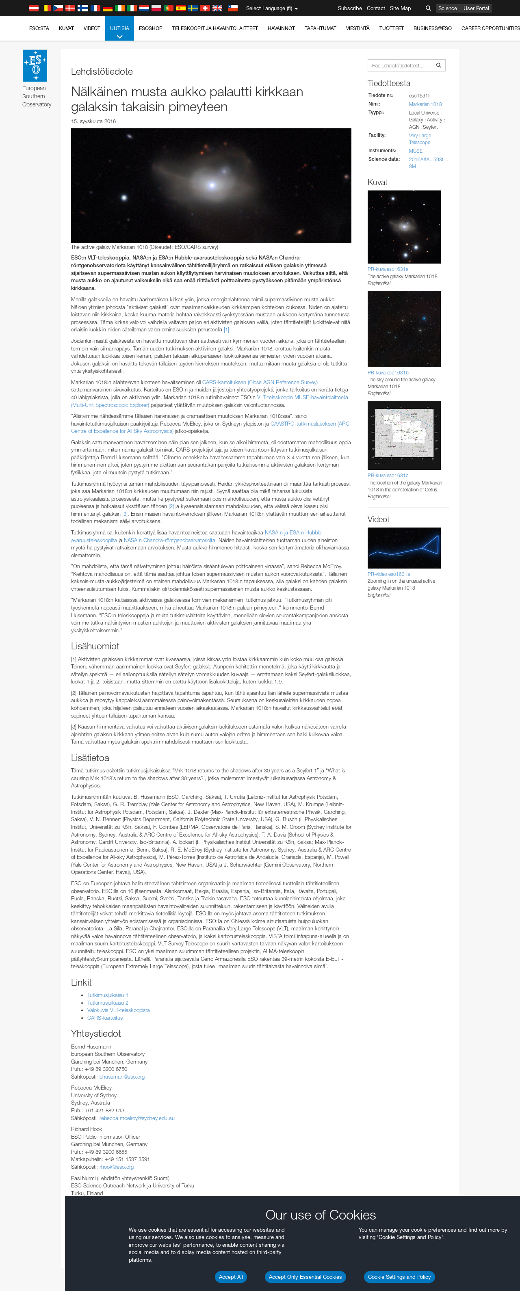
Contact (376, 8)
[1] (226, 329)
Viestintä (358, 28)
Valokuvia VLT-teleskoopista (118, 1010)
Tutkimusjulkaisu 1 (107, 995)
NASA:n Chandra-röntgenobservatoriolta (169, 540)
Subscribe (350, 8)
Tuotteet (391, 28)
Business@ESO (433, 28)
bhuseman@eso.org (122, 1076)
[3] (125, 513)
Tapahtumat (320, 28)
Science (447, 8)
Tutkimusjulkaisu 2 (107, 1002)
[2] (171, 506)
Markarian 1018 (425, 104)
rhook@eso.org (117, 1166)
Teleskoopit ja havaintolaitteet (215, 28)
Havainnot (281, 28)
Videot (92, 28)
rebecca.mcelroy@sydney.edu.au (137, 1118)
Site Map (400, 8)
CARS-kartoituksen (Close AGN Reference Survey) (260, 382)
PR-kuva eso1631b (388, 373)
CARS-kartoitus (105, 1017)
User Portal (476, 8)
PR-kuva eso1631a (388, 269)
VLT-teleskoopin (275, 397)
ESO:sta (39, 28)
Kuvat (66, 28)
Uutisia (119, 33)
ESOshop (150, 28)
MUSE (415, 151)
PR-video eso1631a (389, 574)
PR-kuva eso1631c (388, 475)
